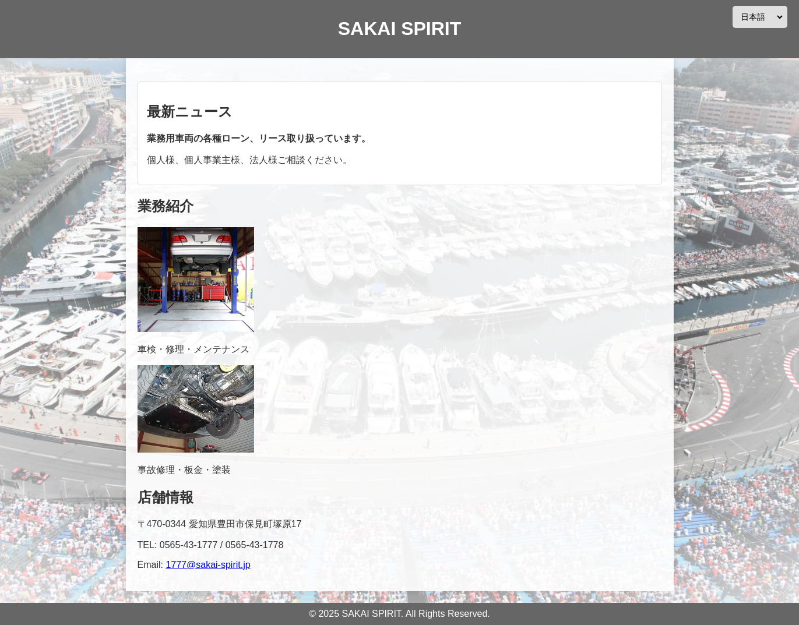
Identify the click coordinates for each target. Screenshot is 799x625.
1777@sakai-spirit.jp (208, 565)
